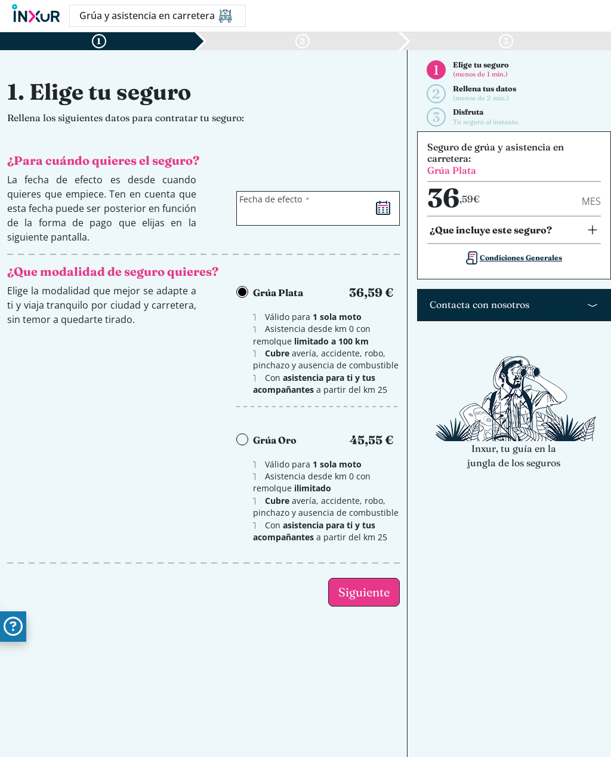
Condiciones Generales (521, 257)
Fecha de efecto (270, 199)
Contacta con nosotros (479, 304)
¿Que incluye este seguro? (491, 230)
